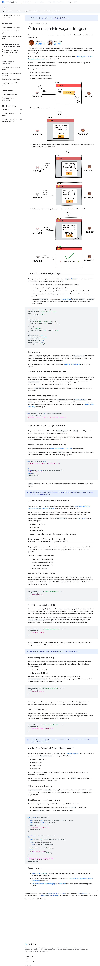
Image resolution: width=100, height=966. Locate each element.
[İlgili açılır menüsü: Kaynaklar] (31, 2)
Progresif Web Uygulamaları (32, 11)
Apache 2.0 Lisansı (82, 893)
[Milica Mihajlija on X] (55, 44)
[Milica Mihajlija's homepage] (60, 44)
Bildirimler (57, 11)
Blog (69, 2)
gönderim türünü (66, 299)
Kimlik (18, 11)
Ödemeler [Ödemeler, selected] (47, 11)
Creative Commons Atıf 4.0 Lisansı (56, 893)
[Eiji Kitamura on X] (36, 44)
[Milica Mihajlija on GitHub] (58, 44)
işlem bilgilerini (82, 518)
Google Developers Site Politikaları (50, 895)
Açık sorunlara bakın (30, 962)
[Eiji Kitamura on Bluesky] (43, 44)
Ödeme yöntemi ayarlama (39, 873)
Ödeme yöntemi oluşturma (72, 364)
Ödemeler (44, 23)
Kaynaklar (6, 7)
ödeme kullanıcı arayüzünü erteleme (61, 449)
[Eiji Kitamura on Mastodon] (41, 44)
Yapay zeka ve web (7, 11)
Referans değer (40, 2)
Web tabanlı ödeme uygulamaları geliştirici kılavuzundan (49, 884)
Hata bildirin (28, 959)
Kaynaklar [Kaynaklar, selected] (26, 2)
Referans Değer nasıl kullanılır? (56, 2)
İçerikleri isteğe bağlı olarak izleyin (60, 18)
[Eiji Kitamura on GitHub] (39, 44)
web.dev (30, 23)
